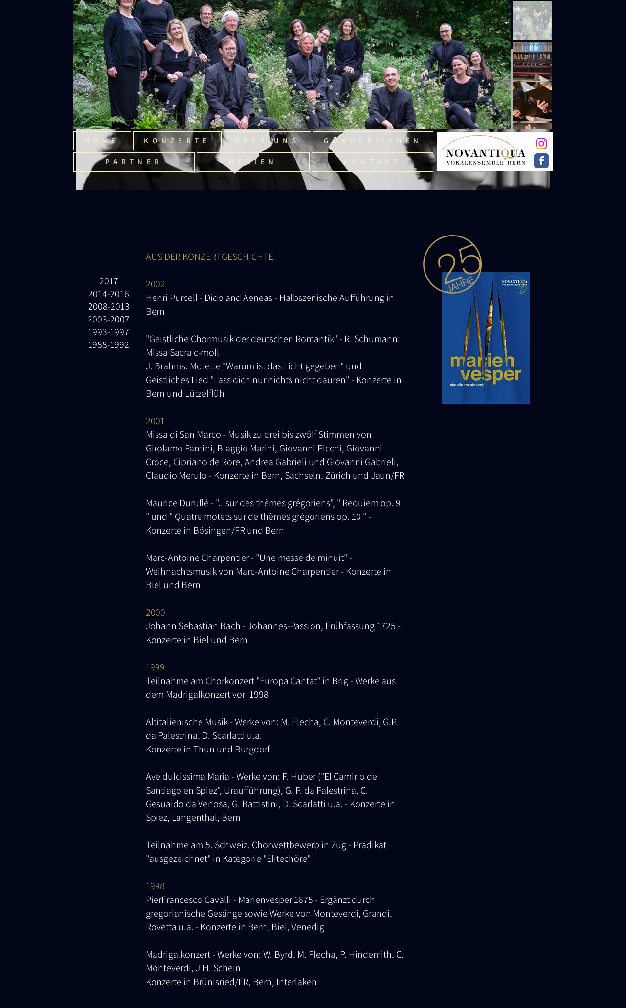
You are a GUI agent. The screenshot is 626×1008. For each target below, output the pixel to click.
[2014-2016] (108, 293)
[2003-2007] (108, 319)
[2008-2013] (108, 306)
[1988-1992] (108, 344)
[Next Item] (494, 64)
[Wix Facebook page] (541, 160)
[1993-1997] (108, 331)
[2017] (108, 281)
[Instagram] (541, 143)
